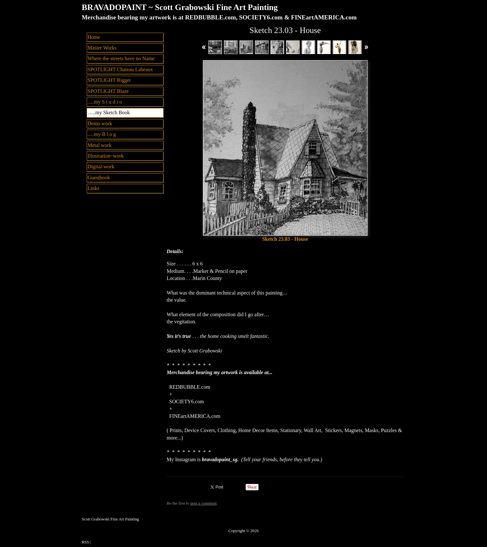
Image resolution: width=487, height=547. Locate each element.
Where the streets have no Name (121, 58)
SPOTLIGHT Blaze (108, 91)
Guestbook (99, 177)
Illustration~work (106, 156)
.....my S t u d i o (105, 102)
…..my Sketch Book (109, 112)
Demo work (100, 123)
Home (94, 37)
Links (93, 188)
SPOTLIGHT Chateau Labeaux (120, 69)
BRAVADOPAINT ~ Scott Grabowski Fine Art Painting (180, 7)
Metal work (100, 145)
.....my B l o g (102, 134)
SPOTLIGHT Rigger (109, 80)
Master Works (102, 47)
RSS (85, 542)
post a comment (203, 503)
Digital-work (101, 166)
